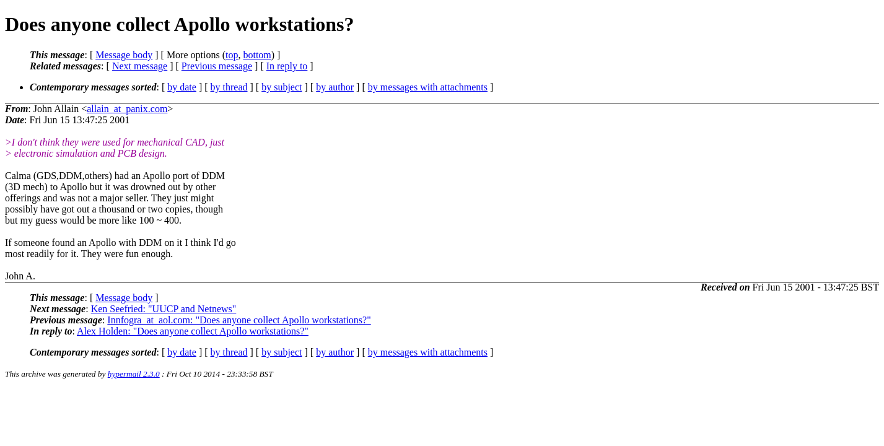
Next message (139, 66)
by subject (281, 87)
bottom (257, 55)
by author (335, 87)
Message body (123, 55)
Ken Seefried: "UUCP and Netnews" (164, 309)
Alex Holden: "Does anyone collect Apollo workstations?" (193, 331)
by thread (229, 87)
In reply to (287, 66)
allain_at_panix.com (127, 108)
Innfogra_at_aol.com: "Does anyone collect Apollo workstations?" (238, 320)
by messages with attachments (428, 87)
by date (181, 87)
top (231, 55)
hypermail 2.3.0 (134, 373)
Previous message (217, 66)
